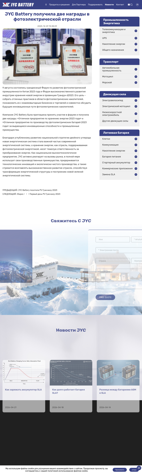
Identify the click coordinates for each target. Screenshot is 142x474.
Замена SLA (108, 174)
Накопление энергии (113, 44)
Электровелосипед (112, 100)
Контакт (120, 4)
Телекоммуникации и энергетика (114, 31)
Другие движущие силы (115, 121)
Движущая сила (114, 94)
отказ (134, 470)
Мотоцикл (107, 76)
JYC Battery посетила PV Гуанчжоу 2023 (37, 190)
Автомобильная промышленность (111, 69)
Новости (109, 4)
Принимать (119, 470)
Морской (107, 82)
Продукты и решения (59, 4)
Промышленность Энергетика (116, 21)
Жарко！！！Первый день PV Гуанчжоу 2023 (38, 194)
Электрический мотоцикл (116, 106)
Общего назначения (113, 50)
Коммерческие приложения (117, 168)
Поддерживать (95, 4)
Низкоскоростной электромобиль (112, 113)
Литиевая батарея (116, 132)
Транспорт (110, 61)
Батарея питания (111, 156)
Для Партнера (79, 4)
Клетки (106, 138)
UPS (104, 38)
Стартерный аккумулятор (116, 162)
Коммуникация (110, 144)
